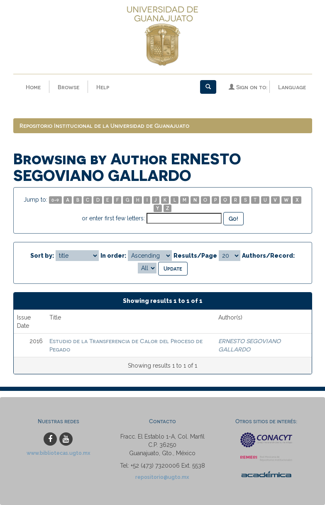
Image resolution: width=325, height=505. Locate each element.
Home (33, 86)
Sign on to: (248, 86)
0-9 (55, 199)
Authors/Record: (268, 255)
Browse (68, 86)
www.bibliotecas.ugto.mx (58, 453)
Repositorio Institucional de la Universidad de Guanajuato (104, 125)
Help (102, 86)
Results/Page (195, 255)
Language (292, 86)
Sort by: (42, 255)
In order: (113, 255)
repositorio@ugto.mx (162, 477)
